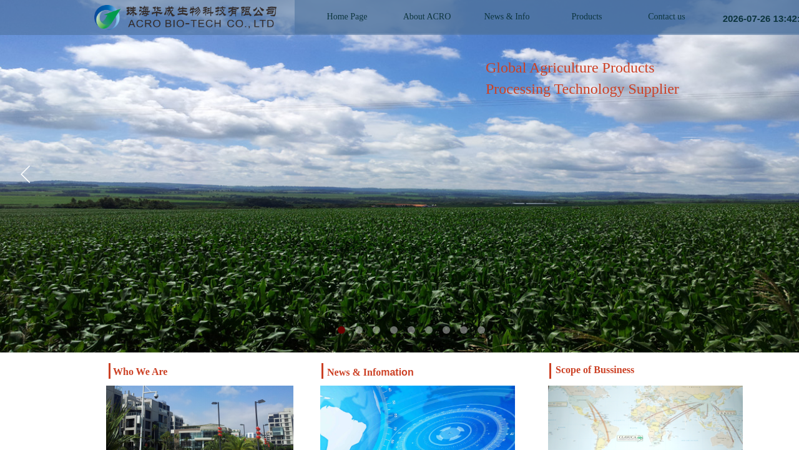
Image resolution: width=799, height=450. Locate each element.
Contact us (666, 16)
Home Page (347, 16)
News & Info (506, 16)
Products (587, 16)
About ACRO (427, 16)
